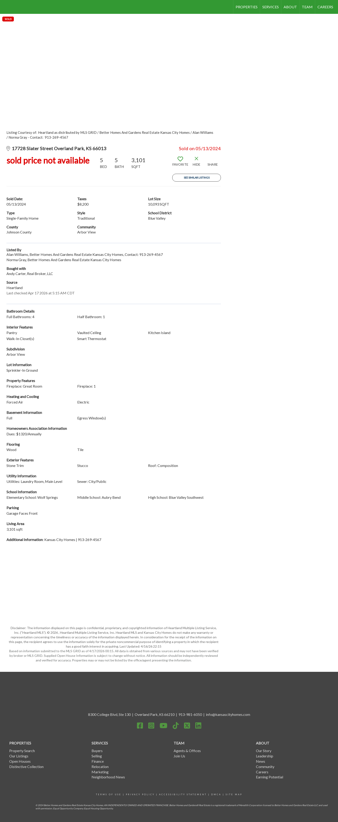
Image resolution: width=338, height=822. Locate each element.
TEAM (307, 7)
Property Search (22, 750)
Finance (98, 761)
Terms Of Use (109, 794)
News (260, 761)
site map (234, 794)
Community (265, 766)
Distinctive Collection (26, 766)
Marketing (100, 772)
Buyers (97, 750)
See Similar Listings (197, 177)
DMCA (216, 794)
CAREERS (325, 7)
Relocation (100, 766)
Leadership (264, 756)
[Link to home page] (5, 7)
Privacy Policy (140, 794)
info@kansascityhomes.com (228, 714)
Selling (97, 756)
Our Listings (18, 756)
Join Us (179, 756)
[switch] (180, 163)
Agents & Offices (187, 750)
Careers (262, 772)
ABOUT (290, 7)
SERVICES (270, 7)
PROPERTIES (247, 7)
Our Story (263, 750)
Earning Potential (269, 777)
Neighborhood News (108, 777)
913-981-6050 (190, 714)
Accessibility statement (183, 794)
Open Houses (20, 761)
